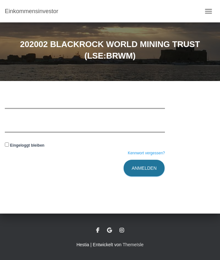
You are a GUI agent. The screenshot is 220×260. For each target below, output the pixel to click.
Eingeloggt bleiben (25, 145)
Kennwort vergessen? (146, 153)
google (109, 230)
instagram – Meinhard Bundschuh (121, 230)
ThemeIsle (133, 244)
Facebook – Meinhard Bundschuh (97, 230)
